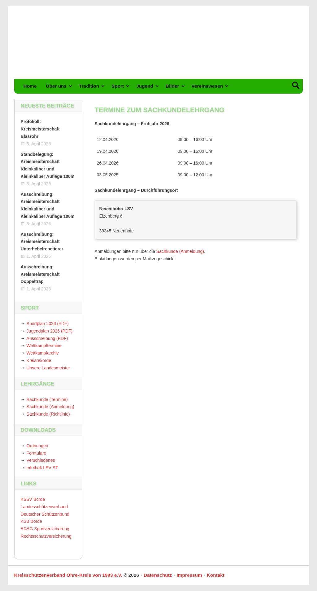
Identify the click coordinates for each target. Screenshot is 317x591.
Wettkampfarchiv (43, 353)
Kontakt (215, 575)
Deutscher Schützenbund (45, 514)
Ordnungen (37, 445)
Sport (117, 86)
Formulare (36, 453)
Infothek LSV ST (42, 467)
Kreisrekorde (39, 360)
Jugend (144, 86)
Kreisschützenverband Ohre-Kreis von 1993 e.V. (68, 575)
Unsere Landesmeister (48, 367)
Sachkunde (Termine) (47, 399)
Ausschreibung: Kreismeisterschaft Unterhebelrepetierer (42, 242)
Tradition (89, 86)
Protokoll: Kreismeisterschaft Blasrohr (40, 129)
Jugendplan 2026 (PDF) (50, 331)
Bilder (172, 86)
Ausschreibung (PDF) (47, 338)
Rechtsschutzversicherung (46, 536)
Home (30, 86)
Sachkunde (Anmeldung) (180, 251)
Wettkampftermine (44, 345)
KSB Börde (31, 521)
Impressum (189, 575)
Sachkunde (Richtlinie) (48, 414)
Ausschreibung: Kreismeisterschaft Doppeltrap (40, 274)
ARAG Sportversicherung (45, 528)
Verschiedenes (41, 460)
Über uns (56, 86)
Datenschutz (158, 575)
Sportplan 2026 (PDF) (48, 323)
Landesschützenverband (44, 506)
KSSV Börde (33, 499)
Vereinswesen (207, 86)
